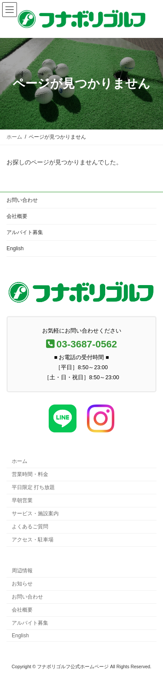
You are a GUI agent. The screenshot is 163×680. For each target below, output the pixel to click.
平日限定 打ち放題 (33, 487)
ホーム (19, 461)
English (15, 248)
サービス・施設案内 (35, 513)
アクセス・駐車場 (32, 540)
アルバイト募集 (25, 232)
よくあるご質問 (30, 527)
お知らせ (22, 584)
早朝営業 (22, 500)
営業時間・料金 (30, 474)
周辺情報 (22, 571)
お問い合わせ (22, 200)
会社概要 (17, 216)
